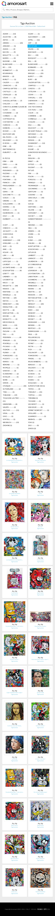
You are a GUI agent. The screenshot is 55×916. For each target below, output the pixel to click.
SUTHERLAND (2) (12, 389)
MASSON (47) (35, 295)
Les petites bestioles (14, 493)
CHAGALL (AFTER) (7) (12, 101)
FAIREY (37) (9, 167)
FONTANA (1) (9, 179)
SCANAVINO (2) (11, 374)
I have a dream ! (40, 858)
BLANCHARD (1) (12, 64)
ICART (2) (8, 225)
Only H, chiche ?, (14, 659)
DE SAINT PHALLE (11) (37, 131)
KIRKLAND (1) (10, 243)
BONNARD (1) (35, 67)
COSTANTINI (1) (11, 122)
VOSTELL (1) (9, 419)
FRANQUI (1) (35, 182)
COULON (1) (36, 122)
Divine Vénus (15, 526)
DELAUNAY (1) (35, 137)
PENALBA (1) (9, 340)
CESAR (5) (35, 95)
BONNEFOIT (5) (10, 70)
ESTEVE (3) (35, 164)
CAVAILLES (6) (10, 95)
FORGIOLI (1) (35, 179)
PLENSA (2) (9, 352)
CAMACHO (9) (10, 85)
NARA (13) (10, 325)
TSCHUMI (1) (34, 401)
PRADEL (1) (34, 359)
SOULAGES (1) (35, 383)
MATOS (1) (10, 301)
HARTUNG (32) (35, 207)
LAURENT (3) (11, 264)
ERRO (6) (10, 164)
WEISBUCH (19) (11, 422)
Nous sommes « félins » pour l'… (40, 659)
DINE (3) (7, 146)
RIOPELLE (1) (11, 368)
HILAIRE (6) (34, 210)
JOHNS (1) (34, 234)
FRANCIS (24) (9, 182)
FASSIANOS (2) (10, 170)
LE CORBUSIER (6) (34, 264)
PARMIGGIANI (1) (37, 331)
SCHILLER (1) (11, 377)
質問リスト (47, 909)
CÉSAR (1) (9, 98)
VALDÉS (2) (9, 407)
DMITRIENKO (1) (9, 149)
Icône (40, 493)
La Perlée (14, 759)
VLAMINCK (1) (37, 416)
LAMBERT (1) (35, 255)
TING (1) (8, 392)
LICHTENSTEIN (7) (36, 273)
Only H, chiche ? (40, 726)
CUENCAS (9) (10, 125)
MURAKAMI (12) (36, 322)
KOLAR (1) (8, 252)
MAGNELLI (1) (35, 283)
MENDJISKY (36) (11, 304)
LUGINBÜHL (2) (36, 280)
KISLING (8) (34, 243)
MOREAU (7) (34, 316)
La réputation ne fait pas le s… (14, 460)
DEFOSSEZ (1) (35, 134)
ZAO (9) (33, 425)
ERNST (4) (33, 161)
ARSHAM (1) (9, 46)
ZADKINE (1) (7, 425)
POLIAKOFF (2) (35, 352)
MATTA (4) (34, 301)
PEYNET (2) (35, 343)
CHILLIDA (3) (10, 104)
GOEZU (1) (9, 198)
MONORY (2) (35, 313)
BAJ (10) (33, 55)
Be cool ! (40, 526)
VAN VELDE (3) (35, 407)
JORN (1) (8, 237)
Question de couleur (40, 626)
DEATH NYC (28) (9, 134)
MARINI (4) (34, 289)
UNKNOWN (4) (10, 404)
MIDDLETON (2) (10, 307)
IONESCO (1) (10, 228)
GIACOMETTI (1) (11, 195)
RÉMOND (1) (11, 365)
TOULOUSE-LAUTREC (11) (14, 399)
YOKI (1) (31, 422)
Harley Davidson (40, 891)
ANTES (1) (8, 40)
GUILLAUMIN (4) (11, 204)
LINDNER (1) (10, 277)
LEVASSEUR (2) (35, 270)
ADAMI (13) (9, 34)
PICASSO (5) (9, 346)
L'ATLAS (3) (32, 252)
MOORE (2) (9, 316)
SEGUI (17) (34, 377)
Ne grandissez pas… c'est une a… (15, 626)
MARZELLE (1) (9, 295)
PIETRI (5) (35, 346)
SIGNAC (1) (33, 380)
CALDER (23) (11, 82)
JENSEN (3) (34, 231)
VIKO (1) (8, 416)
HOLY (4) (8, 216)
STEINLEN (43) (14, 386)
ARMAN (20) (13, 43)
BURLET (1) (9, 79)
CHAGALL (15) (35, 98)
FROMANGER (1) (36, 186)
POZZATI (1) (10, 359)
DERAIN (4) (34, 140)
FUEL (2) (7, 189)
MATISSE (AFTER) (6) (37, 298)
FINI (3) (33, 173)
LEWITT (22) (8, 273)
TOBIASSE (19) (10, 395)
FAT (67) (31, 170)
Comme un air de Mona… (14, 726)
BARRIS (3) (9, 58)
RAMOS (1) (8, 362)
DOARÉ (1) (33, 149)
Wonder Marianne (40, 460)
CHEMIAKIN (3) (36, 101)
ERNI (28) (8, 161)
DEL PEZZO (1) (10, 137)
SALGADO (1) (36, 368)
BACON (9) (9, 52)
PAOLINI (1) (9, 331)
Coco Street (14, 593)
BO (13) (7, 67)
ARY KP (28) (32, 46)
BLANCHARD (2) (37, 64)
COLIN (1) (33, 113)
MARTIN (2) (34, 292)
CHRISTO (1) (35, 104)
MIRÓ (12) (33, 310)
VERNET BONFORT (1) (38, 410)
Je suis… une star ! (40, 759)
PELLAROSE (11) (34, 337)
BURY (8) (32, 79)
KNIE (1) (7, 249)
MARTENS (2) (10, 292)
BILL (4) (32, 61)
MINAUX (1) (34, 307)
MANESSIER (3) (35, 286)
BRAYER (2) (8, 76)
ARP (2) (32, 43)
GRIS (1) (32, 201)
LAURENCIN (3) (35, 261)
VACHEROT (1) (36, 404)
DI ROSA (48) (9, 143)
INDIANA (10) (35, 225)
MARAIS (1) (8, 289)
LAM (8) (8, 255)
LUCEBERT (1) (8, 280)
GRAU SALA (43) (36, 198)
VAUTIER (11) (11, 410)
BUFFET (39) (35, 76)
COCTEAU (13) (35, 110)
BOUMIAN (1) (8, 73)
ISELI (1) (32, 228)
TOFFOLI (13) (34, 395)
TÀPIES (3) (34, 389)
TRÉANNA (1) (33, 398)
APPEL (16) (34, 40)
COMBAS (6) (9, 116)
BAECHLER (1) (35, 52)
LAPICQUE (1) (10, 261)
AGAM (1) (34, 34)
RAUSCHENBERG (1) (37, 362)
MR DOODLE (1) (8, 322)
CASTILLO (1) (9, 91)
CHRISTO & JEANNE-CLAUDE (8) (15, 107)
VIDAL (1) (8, 413)
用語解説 (40, 909)
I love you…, (14, 891)
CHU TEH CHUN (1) (35, 107)
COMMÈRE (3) (34, 116)
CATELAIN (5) (36, 91)
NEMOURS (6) (10, 328)
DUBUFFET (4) (9, 152)
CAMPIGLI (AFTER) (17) (14, 88)
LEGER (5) (34, 267)
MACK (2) (8, 283)
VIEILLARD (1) (35, 413)
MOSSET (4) (34, 319)
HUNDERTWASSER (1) (39, 220)
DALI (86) (34, 125)
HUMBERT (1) (11, 219)
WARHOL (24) (35, 419)
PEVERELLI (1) (10, 343)
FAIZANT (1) (35, 167)
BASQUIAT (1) (37, 58)
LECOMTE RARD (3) (12, 267)
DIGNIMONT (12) (36, 143)
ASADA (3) (9, 49)
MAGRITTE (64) (10, 286)
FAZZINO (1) (10, 173)
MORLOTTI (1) (10, 319)
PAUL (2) (32, 334)
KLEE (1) (7, 246)
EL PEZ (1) (6, 158)
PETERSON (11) (35, 340)
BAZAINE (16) (9, 61)
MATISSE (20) (9, 298)
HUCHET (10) (35, 216)
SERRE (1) (8, 380)
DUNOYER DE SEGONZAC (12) (39, 153)
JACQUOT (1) (10, 231)
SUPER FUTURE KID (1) (36, 386)
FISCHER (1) (9, 176)
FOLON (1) (35, 176)
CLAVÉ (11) (9, 110)
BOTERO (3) (35, 70)
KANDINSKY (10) (11, 240)
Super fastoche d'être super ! (15, 692)
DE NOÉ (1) (9, 131)
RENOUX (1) (34, 365)
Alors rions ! (40, 593)
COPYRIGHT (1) (9, 119)
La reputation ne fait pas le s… (14, 560)
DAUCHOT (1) (35, 128)
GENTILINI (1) (35, 192)
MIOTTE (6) (8, 310)
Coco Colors (40, 560)
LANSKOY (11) (35, 258)
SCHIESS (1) (34, 374)
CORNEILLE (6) (37, 119)
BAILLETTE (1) (10, 55)
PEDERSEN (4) (12, 337)
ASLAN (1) (33, 49)
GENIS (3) (8, 192)
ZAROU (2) (32, 428)
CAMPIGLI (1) (36, 85)
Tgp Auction (7, 17)
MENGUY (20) (36, 304)
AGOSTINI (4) (9, 37)
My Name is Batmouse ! (40, 792)
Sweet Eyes (40, 825)
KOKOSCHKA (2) (36, 249)
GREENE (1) (9, 201)
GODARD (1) (35, 195)
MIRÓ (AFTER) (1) (11, 313)
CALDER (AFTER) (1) (38, 82)
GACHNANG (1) (37, 189)
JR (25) (30, 237)
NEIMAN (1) (34, 325)
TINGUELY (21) (35, 392)
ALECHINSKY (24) (36, 37)
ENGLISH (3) (34, 158)
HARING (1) (9, 207)
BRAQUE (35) (35, 73)
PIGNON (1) (10, 349)
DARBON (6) (11, 128)
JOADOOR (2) (8, 234)
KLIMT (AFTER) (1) (37, 246)
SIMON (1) (8, 383)
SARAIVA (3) (9, 371)
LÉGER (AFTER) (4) (12, 270)
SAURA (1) (34, 371)
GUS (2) (31, 204)
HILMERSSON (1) (11, 213)
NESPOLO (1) (34, 328)
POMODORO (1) (10, 355)
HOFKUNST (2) (35, 213)
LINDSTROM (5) (36, 277)
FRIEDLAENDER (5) (12, 186)
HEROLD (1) (10, 210)
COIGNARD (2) (10, 113)
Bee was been (15, 858)
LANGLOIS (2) (12, 258)
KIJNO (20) (34, 240)
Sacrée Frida (40, 692)
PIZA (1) (34, 349)
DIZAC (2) (34, 146)
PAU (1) (8, 334)
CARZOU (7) (34, 88)
